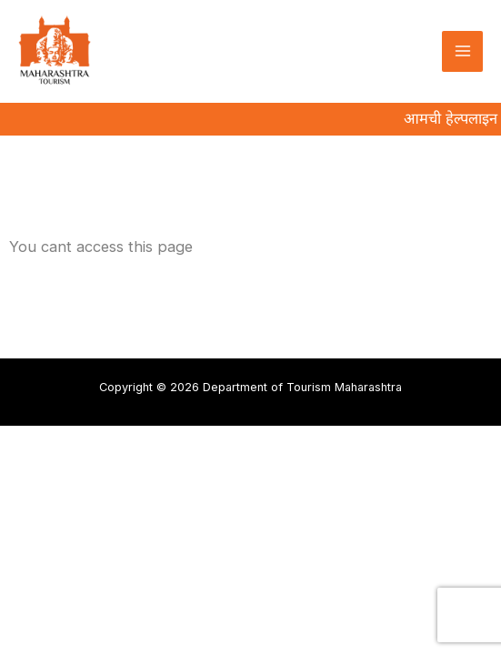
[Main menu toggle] (462, 51)
